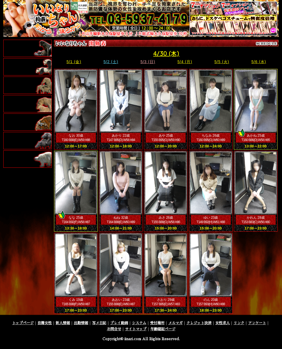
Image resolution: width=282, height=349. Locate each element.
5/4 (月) (184, 61)
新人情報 (63, 323)
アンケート (257, 323)
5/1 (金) (73, 61)
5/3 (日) (147, 61)
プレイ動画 (119, 323)
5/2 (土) (111, 61)
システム (139, 323)
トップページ (23, 323)
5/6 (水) (258, 61)
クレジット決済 (199, 323)
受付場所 (157, 323)
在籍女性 (44, 323)
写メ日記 (99, 323)
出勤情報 (81, 323)
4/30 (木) (166, 53)
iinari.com (132, 339)
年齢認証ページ (162, 329)
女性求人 (222, 323)
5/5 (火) (222, 61)
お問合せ (114, 329)
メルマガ (175, 323)
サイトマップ (136, 329)
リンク (239, 323)
